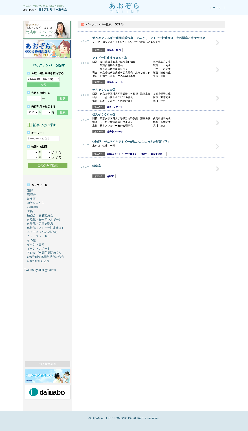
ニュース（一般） (38, 236)
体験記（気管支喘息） (41, 224)
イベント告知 (35, 244)
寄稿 (30, 211)
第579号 (98, 50)
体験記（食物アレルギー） (44, 219)
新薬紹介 (33, 207)
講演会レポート (115, 82)
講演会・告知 (114, 50)
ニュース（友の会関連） (43, 232)
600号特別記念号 (38, 261)
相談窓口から (35, 203)
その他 (31, 240)
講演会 (31, 194)
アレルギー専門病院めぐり (44, 253)
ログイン (215, 8)
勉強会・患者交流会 (40, 215)
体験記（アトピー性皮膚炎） (46, 228)
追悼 (30, 190)
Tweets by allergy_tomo (40, 270)
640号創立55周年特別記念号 (45, 257)
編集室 (31, 199)
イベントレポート (38, 248)
